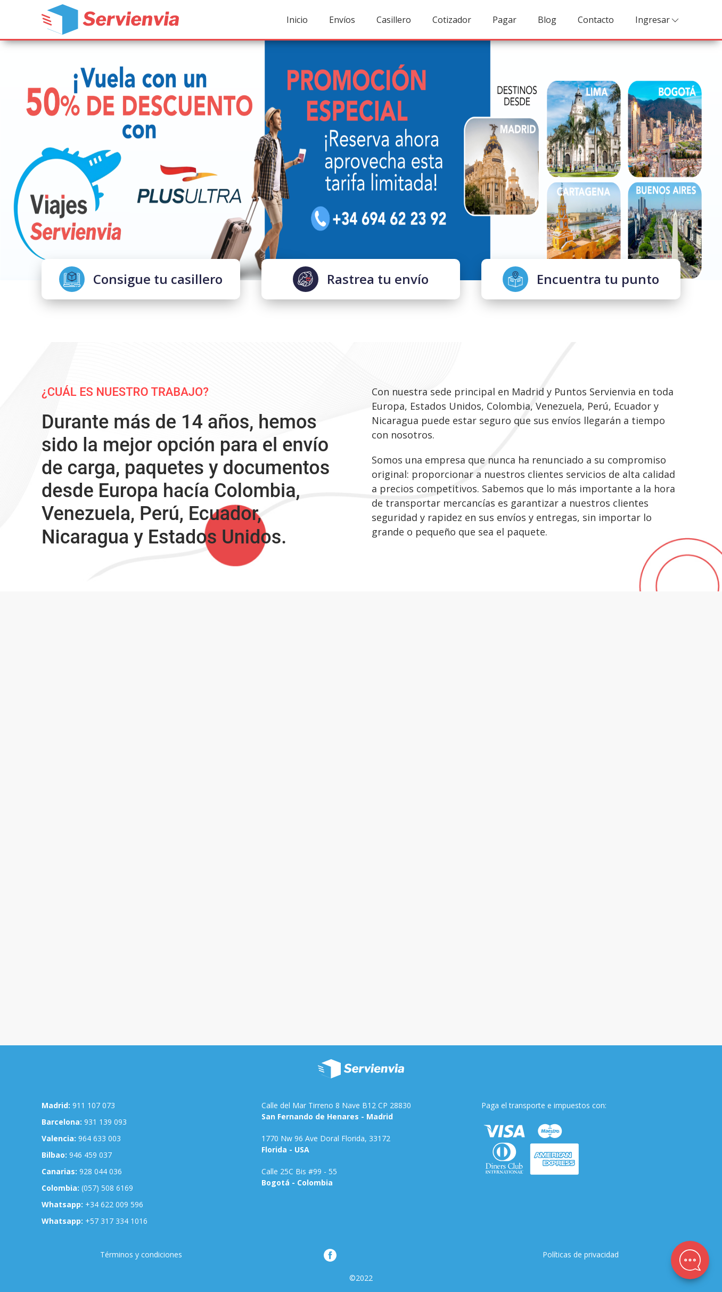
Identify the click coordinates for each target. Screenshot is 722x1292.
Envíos (342, 20)
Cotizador (451, 20)
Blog (547, 20)
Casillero (393, 20)
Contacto (596, 20)
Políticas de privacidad (581, 1254)
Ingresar (657, 20)
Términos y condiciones (141, 1254)
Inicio (297, 20)
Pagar (504, 20)
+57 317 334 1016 (94, 1221)
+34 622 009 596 (92, 1204)
